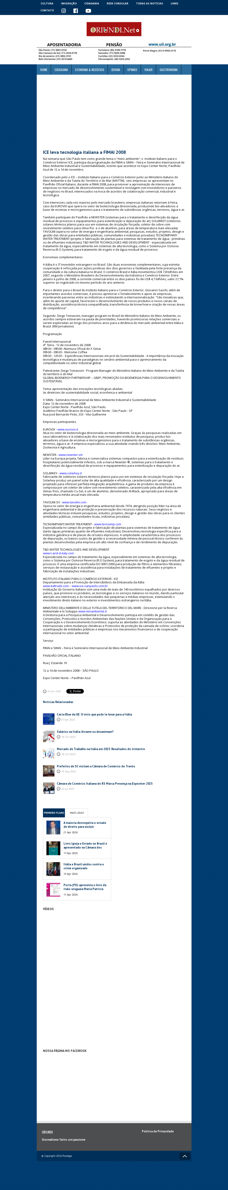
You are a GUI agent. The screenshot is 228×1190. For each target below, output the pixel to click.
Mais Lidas (77, 812)
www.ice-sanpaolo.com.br (90, 586)
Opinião (132, 69)
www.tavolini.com (74, 502)
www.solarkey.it (71, 473)
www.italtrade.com (56, 586)
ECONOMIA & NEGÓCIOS (89, 69)
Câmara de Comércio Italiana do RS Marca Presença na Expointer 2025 (104, 784)
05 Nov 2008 (54, 691)
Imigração (69, 3)
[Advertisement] (114, 112)
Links (174, 3)
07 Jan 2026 (68, 719)
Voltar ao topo (184, 1156)
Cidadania (91, 3)
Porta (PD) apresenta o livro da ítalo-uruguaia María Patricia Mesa (85, 889)
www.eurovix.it (68, 429)
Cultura (47, 3)
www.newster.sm (71, 455)
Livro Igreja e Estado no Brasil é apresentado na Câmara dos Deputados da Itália (85, 847)
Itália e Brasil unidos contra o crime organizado (84, 866)
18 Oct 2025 (68, 737)
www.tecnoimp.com (107, 524)
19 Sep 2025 (68, 771)
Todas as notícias (149, 3)
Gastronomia (169, 69)
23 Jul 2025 (67, 788)
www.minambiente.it (92, 611)
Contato (47, 10)
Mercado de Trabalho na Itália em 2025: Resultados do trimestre (101, 749)
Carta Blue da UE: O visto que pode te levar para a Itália (94, 714)
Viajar (148, 69)
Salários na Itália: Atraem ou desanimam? (85, 732)
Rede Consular (117, 3)
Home (43, 69)
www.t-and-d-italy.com (58, 553)
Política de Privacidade (158, 1131)
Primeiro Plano (54, 812)
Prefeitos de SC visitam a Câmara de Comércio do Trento (96, 766)
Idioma (115, 69)
